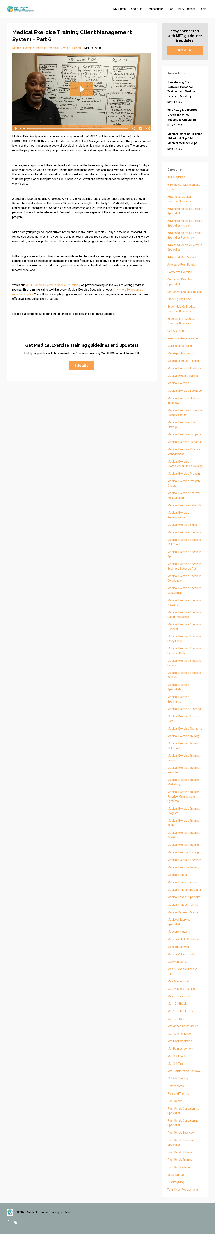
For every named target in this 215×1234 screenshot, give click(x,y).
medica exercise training (183, 361)
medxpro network (178, 931)
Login (202, 9)
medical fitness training (182, 904)
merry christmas (177, 961)
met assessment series (182, 1026)
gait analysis (175, 330)
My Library (120, 9)
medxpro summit (178, 946)
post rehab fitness (179, 1152)
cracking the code (179, 299)
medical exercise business (184, 390)
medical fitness (177, 875)
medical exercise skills (182, 524)
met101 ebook (176, 1056)
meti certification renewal (183, 1071)
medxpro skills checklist (183, 939)
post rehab (174, 1101)
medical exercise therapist (184, 728)
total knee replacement (182, 1189)
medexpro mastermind (181, 353)
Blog (170, 9)
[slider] (78, 128)
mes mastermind (178, 981)
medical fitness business (183, 882)
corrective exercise (179, 272)
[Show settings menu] (140, 128)
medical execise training (183, 375)
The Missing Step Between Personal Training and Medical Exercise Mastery (181, 89)
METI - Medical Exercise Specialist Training (52, 285)
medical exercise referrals (184, 505)
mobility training (177, 1078)
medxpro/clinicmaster (181, 954)
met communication (179, 1033)
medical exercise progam (183, 473)
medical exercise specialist (29, 48)
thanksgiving (175, 1182)
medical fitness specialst (183, 897)
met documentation (179, 1041)
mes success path (179, 996)
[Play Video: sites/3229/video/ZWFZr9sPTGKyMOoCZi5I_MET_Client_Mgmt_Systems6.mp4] (81, 89)
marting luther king (179, 345)
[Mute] (133, 128)
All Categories (176, 177)
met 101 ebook (177, 1003)
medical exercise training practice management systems (183, 796)
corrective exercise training (184, 291)
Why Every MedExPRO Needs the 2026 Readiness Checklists (182, 115)
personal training (178, 1093)
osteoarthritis (176, 1086)
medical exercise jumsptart (185, 442)
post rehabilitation (179, 1167)
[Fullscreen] (147, 128)
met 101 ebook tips (180, 1011)
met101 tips (175, 1063)
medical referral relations (184, 912)
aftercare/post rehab (181, 264)
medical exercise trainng (183, 844)
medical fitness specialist (184, 889)
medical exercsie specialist (184, 860)
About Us (136, 9)
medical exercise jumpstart (185, 434)
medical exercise (178, 383)
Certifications (155, 9)
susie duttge (175, 1174)
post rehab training (180, 1159)
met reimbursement (180, 1048)
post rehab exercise (180, 1132)
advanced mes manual (181, 257)
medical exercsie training (183, 867)
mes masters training (181, 988)
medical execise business (184, 368)
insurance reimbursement (183, 338)
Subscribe (81, 365)
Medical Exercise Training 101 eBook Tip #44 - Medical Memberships (184, 138)
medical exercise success (184, 709)
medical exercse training (183, 852)
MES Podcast (186, 9)
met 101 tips (175, 1018)
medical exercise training (65, 48)
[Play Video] (15, 128)
